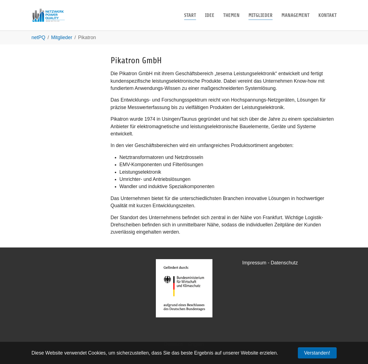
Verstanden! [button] (317, 353)
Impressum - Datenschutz (270, 263)
